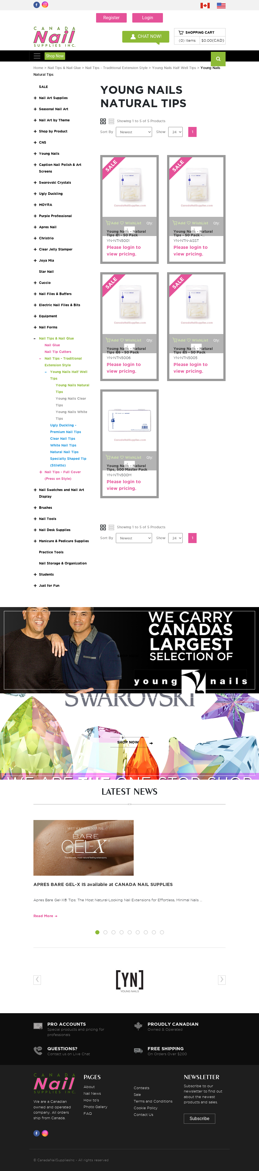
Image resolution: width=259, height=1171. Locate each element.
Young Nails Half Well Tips (174, 68)
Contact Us (143, 1114)
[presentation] (37, 980)
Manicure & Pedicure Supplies (64, 541)
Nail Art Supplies (53, 98)
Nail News (92, 1093)
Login (147, 17)
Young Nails (49, 153)
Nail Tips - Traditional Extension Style (116, 68)
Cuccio (45, 282)
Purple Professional (55, 216)
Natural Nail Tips (64, 452)
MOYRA (45, 205)
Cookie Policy (146, 1108)
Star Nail (46, 271)
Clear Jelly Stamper (55, 249)
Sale (137, 1094)
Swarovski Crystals (55, 182)
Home (38, 68)
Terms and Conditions (153, 1101)
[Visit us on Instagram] (46, 1133)
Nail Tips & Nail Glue (64, 68)
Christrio (46, 238)
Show (160, 132)
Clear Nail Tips (62, 438)
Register (111, 17)
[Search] (218, 59)
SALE (43, 87)
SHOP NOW (128, 656)
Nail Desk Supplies (54, 530)
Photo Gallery (95, 1107)
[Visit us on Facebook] (37, 1133)
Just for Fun (49, 585)
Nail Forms (48, 327)
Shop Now (55, 56)
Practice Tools (51, 552)
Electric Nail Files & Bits (59, 305)
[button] (97, 933)
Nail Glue (52, 345)
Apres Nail (48, 227)
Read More (43, 916)
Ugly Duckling (51, 193)
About (89, 1087)
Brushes (45, 507)
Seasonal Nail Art (53, 109)
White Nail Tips (63, 445)
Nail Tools (47, 519)
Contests (141, 1088)
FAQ (88, 1113)
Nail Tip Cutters (58, 351)
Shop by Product (53, 131)
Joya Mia (46, 260)
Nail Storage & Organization (63, 563)
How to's (91, 1100)
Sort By (106, 132)
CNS (42, 142)
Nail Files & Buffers (55, 294)
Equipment (48, 316)
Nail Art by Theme (54, 120)
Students (46, 574)
